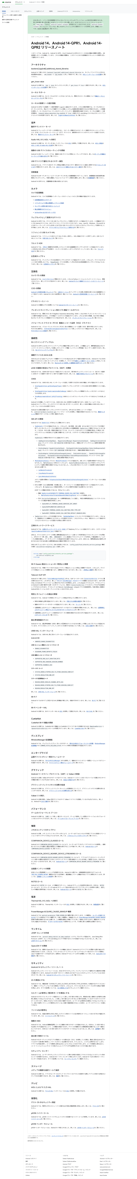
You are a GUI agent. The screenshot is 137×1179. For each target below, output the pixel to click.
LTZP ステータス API (41, 615)
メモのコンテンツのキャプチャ (77, 836)
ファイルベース (50, 1016)
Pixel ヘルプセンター (105, 1161)
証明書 (97, 1029)
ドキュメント (6, 7)
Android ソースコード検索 (36, 2)
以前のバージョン (63, 292)
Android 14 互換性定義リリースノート (85, 294)
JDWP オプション (36, 941)
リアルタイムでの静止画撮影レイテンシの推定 (49, 203)
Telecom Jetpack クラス (69, 581)
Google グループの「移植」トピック (73, 1175)
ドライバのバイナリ (31, 1172)
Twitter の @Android (68, 1158)
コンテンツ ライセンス (57, 1136)
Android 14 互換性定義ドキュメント (42, 292)
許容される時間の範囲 (74, 601)
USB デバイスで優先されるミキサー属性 (69, 167)
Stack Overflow (104, 1172)
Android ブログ (67, 1164)
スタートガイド (15, 11)
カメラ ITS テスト (47, 279)
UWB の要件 (89, 626)
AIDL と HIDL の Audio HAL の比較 (42, 145)
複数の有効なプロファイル (84, 374)
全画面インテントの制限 (44, 877)
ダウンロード (29, 1164)
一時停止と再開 (87, 570)
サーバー (78, 604)
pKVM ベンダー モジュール (85, 1128)
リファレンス (88, 11)
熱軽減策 (96, 904)
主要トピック (40, 11)
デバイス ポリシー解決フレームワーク (61, 763)
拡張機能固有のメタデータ (43, 200)
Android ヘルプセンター (106, 1158)
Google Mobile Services (106, 1170)
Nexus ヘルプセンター (106, 1164)
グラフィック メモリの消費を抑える (60, 791)
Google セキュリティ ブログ (70, 1167)
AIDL (69, 143)
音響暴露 (91, 178)
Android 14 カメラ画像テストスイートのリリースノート (86, 281)
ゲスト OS (96, 1106)
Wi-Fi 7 (94, 700)
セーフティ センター (70, 1059)
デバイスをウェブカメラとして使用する (61, 227)
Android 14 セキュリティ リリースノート (59, 975)
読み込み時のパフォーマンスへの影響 (81, 743)
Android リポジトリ (31, 1158)
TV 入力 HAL (49, 1091)
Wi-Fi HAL (89, 711)
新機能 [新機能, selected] (4, 11)
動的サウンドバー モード (46, 135)
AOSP (32, 37)
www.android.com (105, 1167)
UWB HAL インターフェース (47, 692)
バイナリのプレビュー (32, 1167)
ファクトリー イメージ (32, 1170)
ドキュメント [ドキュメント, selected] (19, 2)
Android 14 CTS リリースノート (68, 305)
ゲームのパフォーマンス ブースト (68, 819)
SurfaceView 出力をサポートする (45, 212)
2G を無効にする (62, 988)
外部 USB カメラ (48, 238)
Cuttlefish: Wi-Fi (80, 728)
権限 (57, 1076)
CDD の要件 (45, 801)
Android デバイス (63, 11)
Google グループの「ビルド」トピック (73, 1172)
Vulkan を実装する (68, 780)
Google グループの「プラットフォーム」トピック (76, 1170)
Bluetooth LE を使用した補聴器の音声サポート (70, 363)
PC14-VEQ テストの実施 (39, 331)
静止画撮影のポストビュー (43, 209)
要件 (27, 1161)
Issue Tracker (103, 1175)
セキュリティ (28, 11)
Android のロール (90, 846)
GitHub (28, 1175)
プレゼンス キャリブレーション (82, 318)
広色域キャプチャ (49, 264)
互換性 (51, 11)
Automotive (76, 11)
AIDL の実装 (99, 143)
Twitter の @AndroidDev (69, 1161)
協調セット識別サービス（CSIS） (84, 361)
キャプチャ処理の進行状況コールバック (47, 206)
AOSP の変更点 (42, 29)
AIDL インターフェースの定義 (92, 74)
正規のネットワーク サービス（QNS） (54, 529)
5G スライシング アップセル (44, 350)
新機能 (47, 37)
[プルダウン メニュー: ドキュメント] (25, 2)
